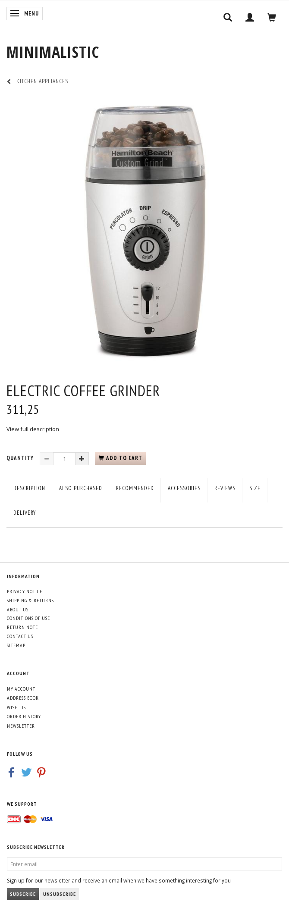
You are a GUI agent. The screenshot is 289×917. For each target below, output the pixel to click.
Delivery (24, 512)
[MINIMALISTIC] (52, 52)
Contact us (20, 636)
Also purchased (80, 488)
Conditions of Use (28, 618)
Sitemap (16, 645)
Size (255, 488)
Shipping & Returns (30, 600)
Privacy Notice (24, 591)
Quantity (20, 458)
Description (29, 488)
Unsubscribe (59, 894)
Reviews (225, 488)
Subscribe (23, 894)
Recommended (135, 488)
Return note (22, 627)
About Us (17, 609)
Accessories (184, 488)
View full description (32, 429)
